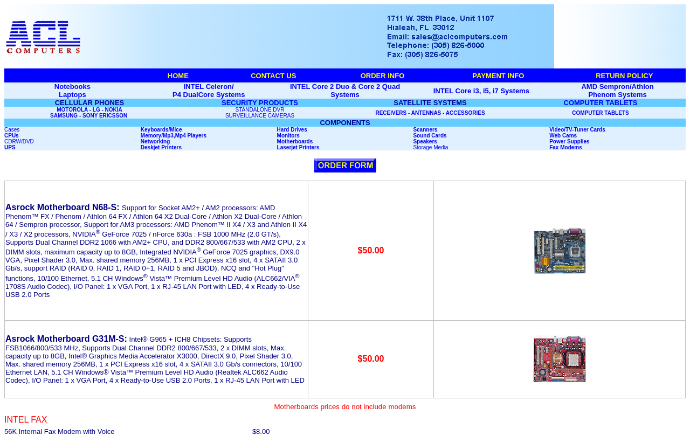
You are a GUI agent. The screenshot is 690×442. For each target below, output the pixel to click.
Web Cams (563, 136)
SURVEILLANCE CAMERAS (259, 116)
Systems (632, 95)
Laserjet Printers (298, 147)
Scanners (425, 130)
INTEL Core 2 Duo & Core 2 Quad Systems (345, 90)
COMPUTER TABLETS (601, 103)
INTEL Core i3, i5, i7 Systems (481, 91)
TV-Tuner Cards (585, 130)
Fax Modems (565, 147)
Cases (11, 130)
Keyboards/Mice (161, 130)
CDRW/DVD (19, 141)
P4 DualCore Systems (208, 95)
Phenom (602, 95)
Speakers (425, 141)
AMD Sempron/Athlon (617, 86)
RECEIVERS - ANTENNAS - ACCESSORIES (430, 113)
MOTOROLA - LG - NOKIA (89, 110)
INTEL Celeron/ (209, 86)
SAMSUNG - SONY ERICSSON (89, 116)
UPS (10, 147)
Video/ (557, 130)
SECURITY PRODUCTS (260, 103)
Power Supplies (569, 141)
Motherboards (295, 141)
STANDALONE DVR (260, 110)
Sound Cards (429, 136)
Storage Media (430, 147)
